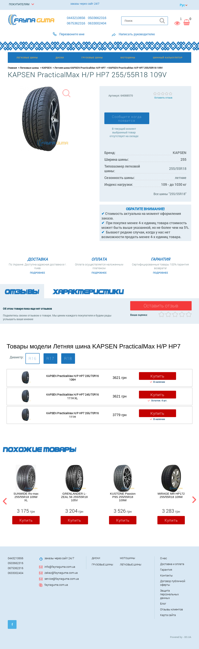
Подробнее (37, 272)
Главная (12, 67)
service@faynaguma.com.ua (62, 579)
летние (180, 177)
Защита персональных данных (169, 594)
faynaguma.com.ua (56, 585)
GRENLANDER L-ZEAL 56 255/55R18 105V (74, 497)
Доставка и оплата (172, 564)
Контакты (166, 575)
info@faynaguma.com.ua (60, 567)
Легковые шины (29, 67)
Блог (163, 603)
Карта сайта (168, 615)
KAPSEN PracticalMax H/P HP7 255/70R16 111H (72, 415)
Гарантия (166, 569)
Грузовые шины (102, 564)
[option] (26, 496)
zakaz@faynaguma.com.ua (61, 573)
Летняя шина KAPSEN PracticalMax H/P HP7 (80, 67)
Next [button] (194, 500)
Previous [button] (4, 500)
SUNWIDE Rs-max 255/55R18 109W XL (26, 497)
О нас (163, 558)
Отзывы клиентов (171, 609)
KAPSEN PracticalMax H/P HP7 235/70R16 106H (72, 377)
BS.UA (187, 637)
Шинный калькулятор (167, 57)
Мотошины (127, 558)
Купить (157, 376)
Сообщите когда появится (127, 119)
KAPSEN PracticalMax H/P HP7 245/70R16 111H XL (72, 396)
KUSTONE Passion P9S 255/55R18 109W (122, 497)
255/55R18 (177, 168)
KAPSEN (46, 67)
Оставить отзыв (163, 97)
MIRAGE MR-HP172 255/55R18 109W (171, 495)
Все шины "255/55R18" (170, 194)
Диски (96, 558)
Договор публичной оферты (172, 583)
